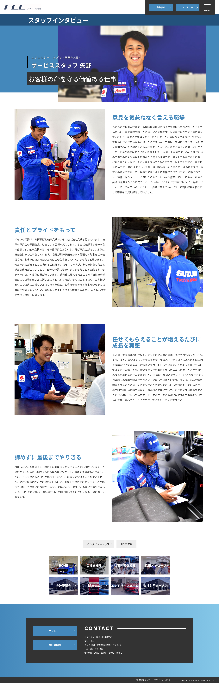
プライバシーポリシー (163, 680)
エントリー (187, 7)
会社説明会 (55, 645)
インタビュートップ (98, 544)
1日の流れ (126, 544)
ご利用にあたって (142, 680)
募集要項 (161, 7)
